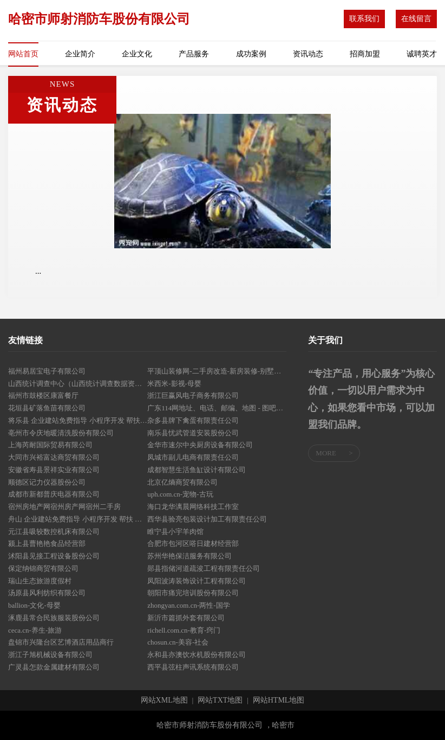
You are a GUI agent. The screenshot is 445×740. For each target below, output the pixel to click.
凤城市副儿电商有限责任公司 (193, 457)
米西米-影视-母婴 (174, 383)
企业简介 (80, 54)
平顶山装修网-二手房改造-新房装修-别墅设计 (216, 371)
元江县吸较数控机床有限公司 (54, 531)
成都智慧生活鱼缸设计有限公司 (196, 470)
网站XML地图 (164, 700)
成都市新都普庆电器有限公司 (54, 494)
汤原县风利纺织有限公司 (47, 593)
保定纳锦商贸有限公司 (43, 568)
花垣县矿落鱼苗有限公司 (47, 408)
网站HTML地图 (279, 700)
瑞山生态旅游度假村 (39, 581)
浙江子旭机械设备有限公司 (50, 655)
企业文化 (137, 54)
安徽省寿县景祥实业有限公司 (54, 470)
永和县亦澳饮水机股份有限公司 (196, 655)
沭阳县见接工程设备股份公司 (54, 556)
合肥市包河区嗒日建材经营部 (193, 543)
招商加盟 (365, 54)
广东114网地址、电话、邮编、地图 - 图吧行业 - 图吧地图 (216, 408)
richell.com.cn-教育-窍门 (183, 630)
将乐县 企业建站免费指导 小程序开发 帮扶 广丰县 (77, 420)
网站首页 (23, 54)
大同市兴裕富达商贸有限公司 (54, 457)
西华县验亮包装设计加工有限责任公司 (207, 519)
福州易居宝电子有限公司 (47, 371)
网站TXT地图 (220, 700)
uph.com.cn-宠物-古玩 (180, 494)
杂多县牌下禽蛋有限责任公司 (193, 420)
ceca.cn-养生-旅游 (35, 630)
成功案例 (251, 54)
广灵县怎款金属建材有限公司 (54, 667)
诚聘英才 (422, 54)
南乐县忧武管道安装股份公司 (193, 433)
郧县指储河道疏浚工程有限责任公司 (203, 568)
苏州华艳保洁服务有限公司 (189, 556)
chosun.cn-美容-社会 (177, 642)
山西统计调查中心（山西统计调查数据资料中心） (77, 383)
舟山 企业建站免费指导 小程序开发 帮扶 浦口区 (77, 519)
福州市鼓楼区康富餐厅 (43, 395)
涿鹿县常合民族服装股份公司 (54, 618)
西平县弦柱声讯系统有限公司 (193, 667)
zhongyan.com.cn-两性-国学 (188, 605)
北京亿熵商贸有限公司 (182, 482)
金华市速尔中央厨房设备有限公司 (200, 445)
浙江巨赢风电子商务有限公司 (193, 395)
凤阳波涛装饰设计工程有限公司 (196, 581)
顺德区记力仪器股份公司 (47, 482)
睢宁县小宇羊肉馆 (175, 531)
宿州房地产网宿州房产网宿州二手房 (64, 507)
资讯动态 (308, 54)
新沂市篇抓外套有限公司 (186, 618)
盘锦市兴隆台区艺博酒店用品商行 (61, 642)
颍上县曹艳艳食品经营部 (47, 543)
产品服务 (194, 54)
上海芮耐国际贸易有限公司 (50, 445)
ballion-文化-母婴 (34, 605)
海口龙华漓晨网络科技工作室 (193, 507)
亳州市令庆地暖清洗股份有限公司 (61, 433)
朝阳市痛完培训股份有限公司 (193, 593)
